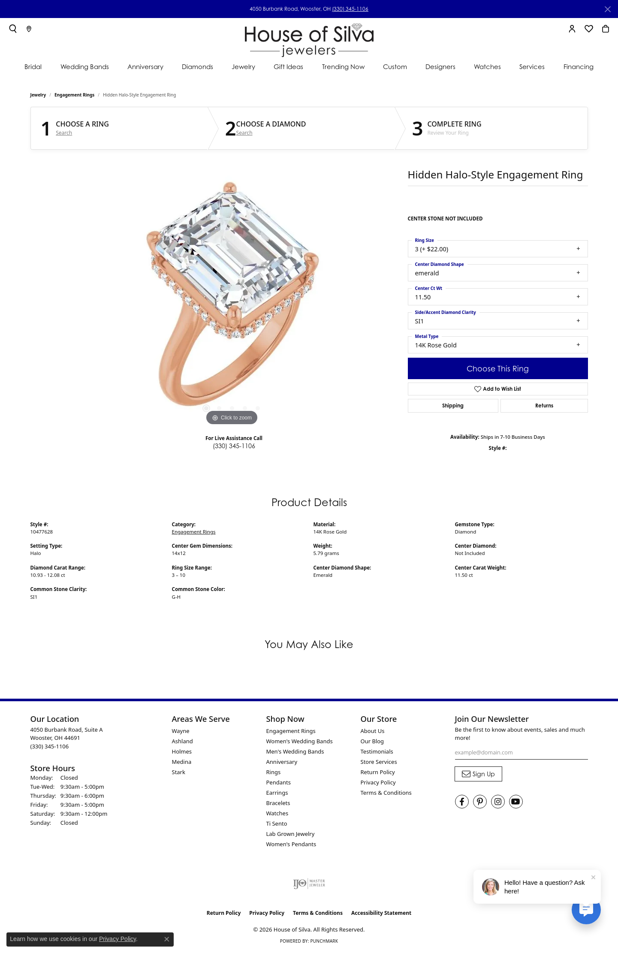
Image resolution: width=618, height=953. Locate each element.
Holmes (182, 751)
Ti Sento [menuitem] (276, 823)
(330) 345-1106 (350, 9)
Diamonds (197, 67)
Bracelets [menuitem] (278, 803)
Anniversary (145, 67)
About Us (373, 731)
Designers (440, 67)
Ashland (182, 741)
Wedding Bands (84, 67)
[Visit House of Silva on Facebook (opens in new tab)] (462, 801)
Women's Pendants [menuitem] (291, 844)
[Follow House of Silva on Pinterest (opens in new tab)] (480, 801)
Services (532, 67)
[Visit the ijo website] (309, 883)
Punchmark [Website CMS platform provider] (324, 941)
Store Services (379, 762)
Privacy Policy (378, 782)
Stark (178, 772)
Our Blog (372, 741)
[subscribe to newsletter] (478, 774)
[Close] (607, 9)
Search (64, 133)
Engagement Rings (74, 95)
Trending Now (343, 67)
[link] (29, 28)
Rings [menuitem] (273, 772)
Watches (487, 67)
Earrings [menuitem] (277, 792)
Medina (182, 762)
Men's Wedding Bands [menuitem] (295, 751)
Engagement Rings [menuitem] (291, 731)
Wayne (181, 731)
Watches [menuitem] (277, 813)
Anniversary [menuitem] (282, 762)
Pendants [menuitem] (278, 782)
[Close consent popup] (166, 939)
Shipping (453, 405)
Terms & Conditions (386, 792)
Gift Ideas (288, 67)
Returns (544, 405)
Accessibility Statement (381, 913)
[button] (13, 28)
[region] (232, 299)
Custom (395, 67)
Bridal (33, 67)
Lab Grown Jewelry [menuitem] (290, 834)
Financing (579, 67)
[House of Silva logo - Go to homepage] (309, 38)
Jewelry (243, 67)
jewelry (38, 95)
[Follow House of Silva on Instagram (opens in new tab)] (498, 801)
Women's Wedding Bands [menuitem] (299, 741)
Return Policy (378, 772)
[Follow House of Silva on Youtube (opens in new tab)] (516, 801)
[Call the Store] (49, 746)
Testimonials (377, 751)
